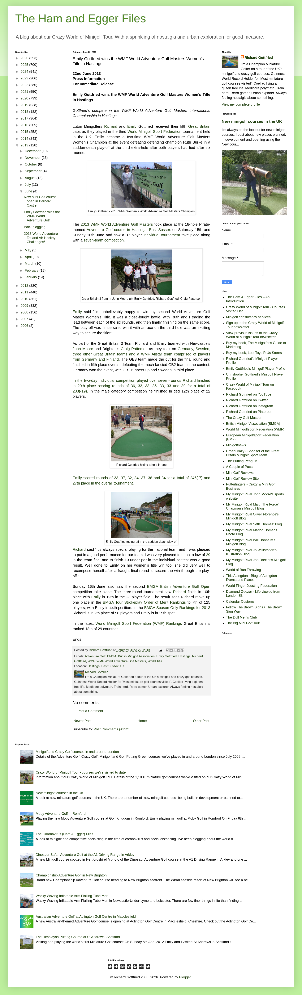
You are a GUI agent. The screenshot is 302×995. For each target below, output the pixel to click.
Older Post (201, 721)
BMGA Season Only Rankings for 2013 (177, 608)
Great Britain (199, 126)
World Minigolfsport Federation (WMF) (255, 429)
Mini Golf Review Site (242, 479)
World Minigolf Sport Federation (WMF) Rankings (139, 623)
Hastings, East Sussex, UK (106, 666)
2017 (25, 118)
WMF (91, 661)
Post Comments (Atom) (111, 729)
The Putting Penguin (241, 461)
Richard (110, 126)
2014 (25, 139)
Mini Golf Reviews (240, 473)
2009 (25, 306)
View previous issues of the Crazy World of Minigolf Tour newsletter (252, 335)
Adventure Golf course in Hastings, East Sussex (129, 230)
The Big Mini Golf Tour (243, 623)
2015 (25, 132)
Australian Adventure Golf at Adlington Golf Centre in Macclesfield (86, 916)
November (33, 158)
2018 (25, 112)
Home (142, 721)
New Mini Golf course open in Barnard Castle (40, 201)
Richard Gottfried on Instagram (249, 406)
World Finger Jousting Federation (251, 586)
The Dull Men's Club (241, 617)
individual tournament (162, 235)
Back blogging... (36, 227)
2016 (25, 125)
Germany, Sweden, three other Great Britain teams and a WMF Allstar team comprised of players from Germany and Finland (141, 354)
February (32, 270)
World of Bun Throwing (243, 570)
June (29, 191)
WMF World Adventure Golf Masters (121, 661)
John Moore (83, 349)
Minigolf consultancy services (248, 317)
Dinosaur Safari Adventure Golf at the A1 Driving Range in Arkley (85, 855)
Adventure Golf (95, 656)
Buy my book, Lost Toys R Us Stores (254, 353)
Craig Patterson (134, 349)
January (31, 277)
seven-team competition (104, 240)
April (28, 257)
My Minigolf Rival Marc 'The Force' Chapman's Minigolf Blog (252, 506)
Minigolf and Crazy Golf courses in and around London (77, 752)
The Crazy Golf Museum (244, 418)
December (33, 151)
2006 (25, 326)
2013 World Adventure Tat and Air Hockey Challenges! (41, 238)
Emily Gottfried (166, 656)
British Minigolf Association (136, 656)
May (28, 250)
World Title (155, 661)
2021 (25, 92)
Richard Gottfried (259, 58)
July (28, 185)
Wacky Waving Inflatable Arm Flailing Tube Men (72, 896)
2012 (25, 286)
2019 (25, 105)
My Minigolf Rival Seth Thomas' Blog (254, 524)
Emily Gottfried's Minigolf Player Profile (255, 369)
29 (208, 555)
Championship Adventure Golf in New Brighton (71, 875)
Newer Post (82, 721)
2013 (25, 145)
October (31, 164)
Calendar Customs (240, 601)
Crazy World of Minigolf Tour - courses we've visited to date (81, 772)
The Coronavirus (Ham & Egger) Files (64, 834)
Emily (131, 126)
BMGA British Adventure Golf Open (178, 586)
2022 (25, 85)
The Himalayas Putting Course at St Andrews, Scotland (78, 937)
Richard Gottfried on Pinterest (248, 412)
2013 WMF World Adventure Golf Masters (117, 224)
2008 (25, 312)
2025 (25, 65)
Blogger (185, 977)
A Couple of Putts (239, 467)
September (33, 171)
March (30, 264)
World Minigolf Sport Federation (154, 131)
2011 (25, 292)
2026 (25, 58)
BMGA (111, 656)
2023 (25, 78)
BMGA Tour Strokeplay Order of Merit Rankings (144, 602)
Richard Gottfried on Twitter (247, 400)
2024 (25, 71)
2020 (25, 98)
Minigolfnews (236, 445)
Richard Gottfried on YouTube (248, 394)
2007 (25, 319)
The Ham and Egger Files (80, 18)
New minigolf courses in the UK (252, 121)
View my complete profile (241, 104)
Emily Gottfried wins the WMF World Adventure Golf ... (42, 216)
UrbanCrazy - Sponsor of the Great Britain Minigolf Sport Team (252, 453)
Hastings (184, 656)
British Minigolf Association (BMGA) (253, 424)
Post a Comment (90, 711)
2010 (25, 299)
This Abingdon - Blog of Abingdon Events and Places (251, 578)
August (30, 178)
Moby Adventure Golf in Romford (61, 814)
